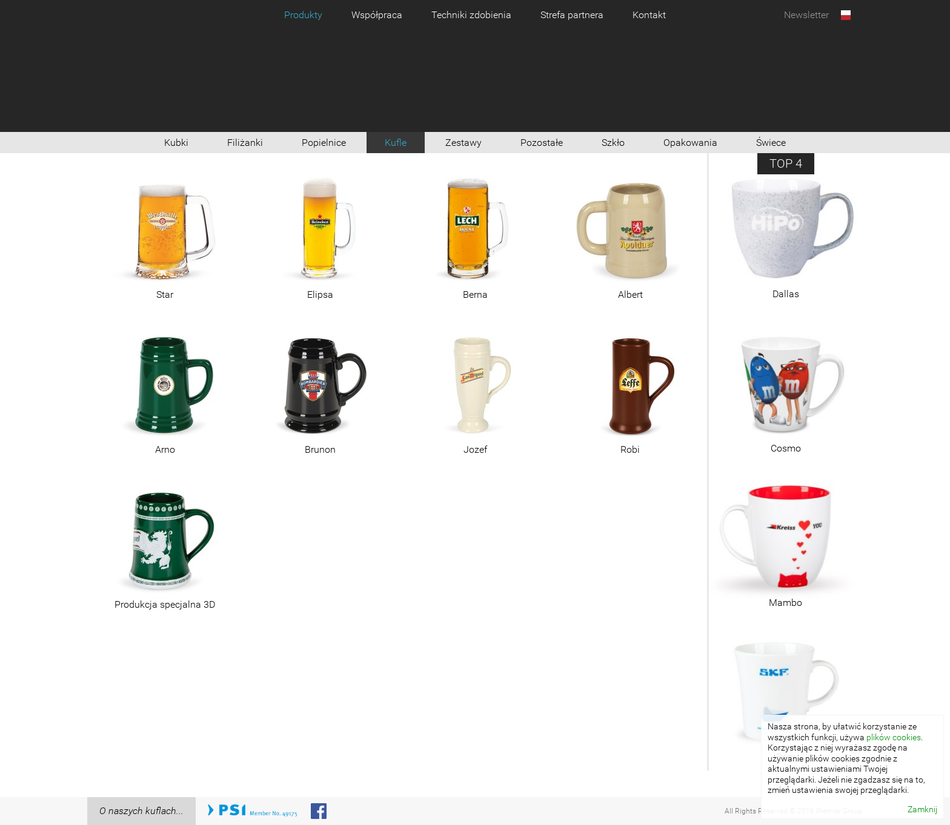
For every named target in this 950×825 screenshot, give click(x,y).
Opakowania (690, 142)
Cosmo (786, 448)
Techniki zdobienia (471, 15)
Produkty (303, 15)
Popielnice (324, 142)
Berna (475, 294)
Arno (165, 449)
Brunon (320, 449)
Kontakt (649, 15)
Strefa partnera (571, 15)
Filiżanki (245, 142)
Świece (771, 142)
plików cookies (893, 737)
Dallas (785, 294)
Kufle (396, 142)
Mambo (785, 602)
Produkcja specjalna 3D (165, 604)
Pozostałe (541, 142)
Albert (630, 294)
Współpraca (376, 15)
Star (164, 294)
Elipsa (320, 294)
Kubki (176, 142)
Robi (630, 449)
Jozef (475, 449)
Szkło (613, 142)
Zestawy (463, 142)
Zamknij (922, 809)
